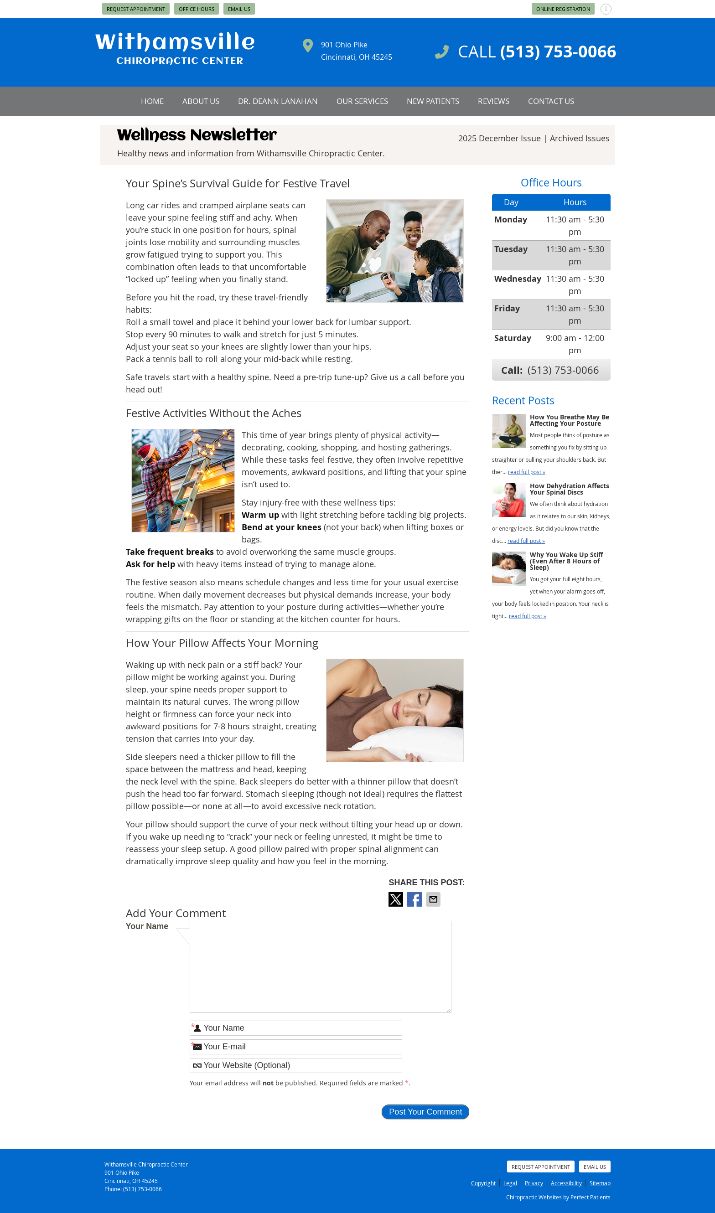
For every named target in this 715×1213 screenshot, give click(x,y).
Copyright (483, 1183)
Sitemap (600, 1183)
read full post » (526, 471)
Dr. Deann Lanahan (278, 101)
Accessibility (566, 1183)
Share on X (397, 899)
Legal (510, 1183)
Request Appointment (136, 8)
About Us (200, 101)
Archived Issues (580, 138)
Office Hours (196, 8)
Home (152, 101)
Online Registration (563, 8)
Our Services (362, 101)
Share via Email (434, 899)
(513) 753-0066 (563, 370)
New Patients (433, 101)
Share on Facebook (415, 899)
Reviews (493, 101)
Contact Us (551, 101)
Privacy (534, 1183)
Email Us (239, 8)
